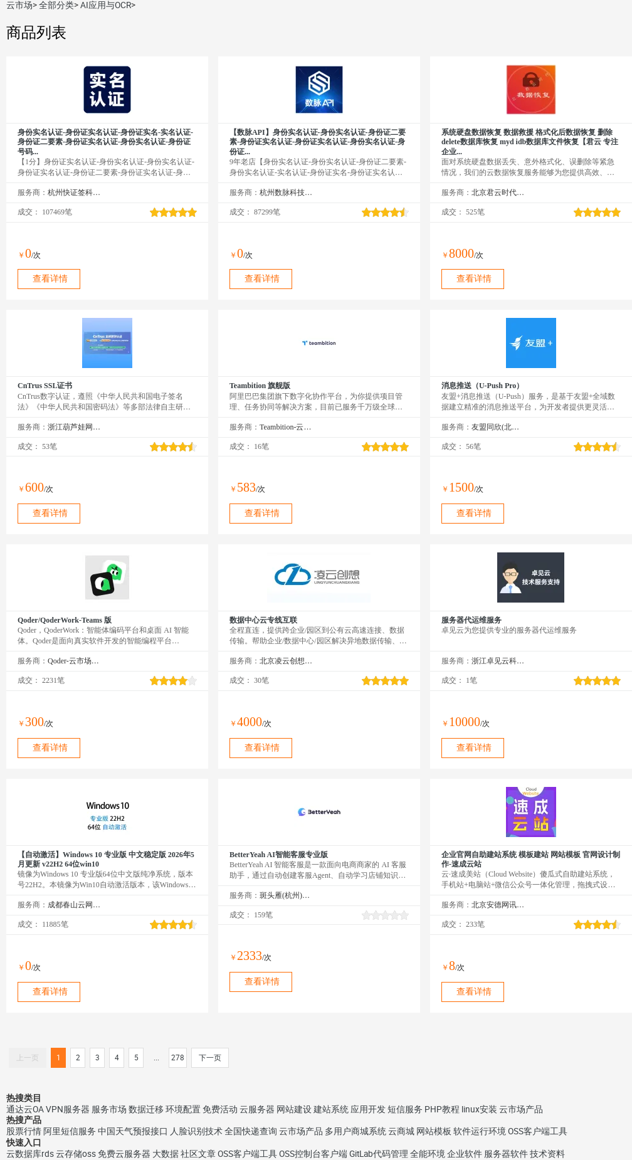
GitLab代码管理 (378, 1154)
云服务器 (257, 1109)
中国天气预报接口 (133, 1131)
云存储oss (76, 1154)
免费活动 (220, 1109)
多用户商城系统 (355, 1131)
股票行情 (23, 1131)
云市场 (19, 5)
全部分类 (56, 5)
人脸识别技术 (196, 1131)
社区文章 (198, 1154)
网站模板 (433, 1131)
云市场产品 (521, 1109)
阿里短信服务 (69, 1131)
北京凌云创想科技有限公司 (286, 660)
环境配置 (183, 1109)
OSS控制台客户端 (313, 1154)
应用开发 (368, 1109)
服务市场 (109, 1109)
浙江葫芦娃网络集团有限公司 (74, 427)
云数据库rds (30, 1154)
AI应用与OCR (105, 5)
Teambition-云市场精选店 (286, 427)
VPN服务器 (68, 1109)
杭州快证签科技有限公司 (74, 192)
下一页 (210, 1057)
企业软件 (464, 1154)
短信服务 (405, 1109)
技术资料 (547, 1154)
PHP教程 (442, 1109)
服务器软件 (506, 1154)
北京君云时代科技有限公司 (498, 192)
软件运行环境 (479, 1131)
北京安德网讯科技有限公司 (498, 904)
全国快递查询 (250, 1131)
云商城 (401, 1131)
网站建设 (294, 1109)
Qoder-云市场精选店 (74, 660)
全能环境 (427, 1154)
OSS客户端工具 (537, 1131)
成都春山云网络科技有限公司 (74, 904)
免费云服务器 (124, 1154)
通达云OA (25, 1109)
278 (177, 1057)
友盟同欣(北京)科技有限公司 (498, 427)
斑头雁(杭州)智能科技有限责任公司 (286, 895)
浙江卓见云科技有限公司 (498, 660)
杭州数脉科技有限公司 (286, 192)
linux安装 (479, 1109)
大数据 (165, 1154)
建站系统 (331, 1109)
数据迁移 (146, 1109)
